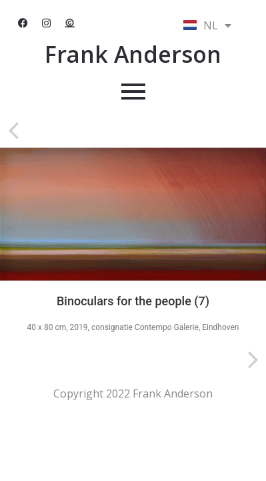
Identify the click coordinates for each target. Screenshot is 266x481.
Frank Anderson (133, 54)
